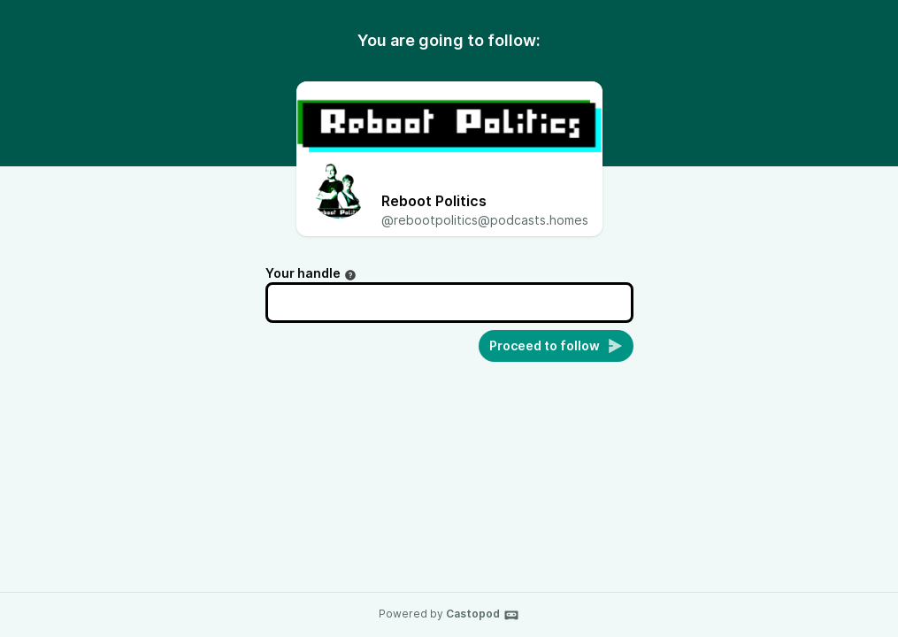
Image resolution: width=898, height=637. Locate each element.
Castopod (482, 615)
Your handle (311, 272)
